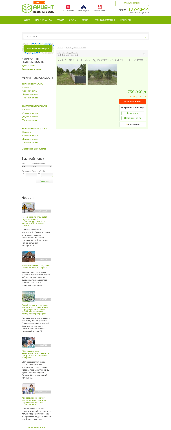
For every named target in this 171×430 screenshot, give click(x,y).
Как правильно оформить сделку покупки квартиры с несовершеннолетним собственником (34, 401)
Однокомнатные (30, 91)
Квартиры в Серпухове (34, 129)
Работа (60, 20)
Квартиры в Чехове (32, 84)
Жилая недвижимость (38, 78)
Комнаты (26, 88)
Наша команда (43, 20)
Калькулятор (133, 113)
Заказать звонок (132, 3)
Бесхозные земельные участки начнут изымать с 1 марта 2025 (36, 267)
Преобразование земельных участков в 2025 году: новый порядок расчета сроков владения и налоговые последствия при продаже (35, 309)
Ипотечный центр (132, 118)
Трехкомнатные (30, 98)
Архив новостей (36, 427)
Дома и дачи (28, 66)
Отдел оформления (105, 20)
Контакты (125, 20)
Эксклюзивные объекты (34, 149)
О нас (27, 20)
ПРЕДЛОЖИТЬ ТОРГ (132, 101)
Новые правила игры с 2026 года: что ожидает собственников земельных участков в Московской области (34, 221)
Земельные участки (31, 69)
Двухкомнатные (30, 94)
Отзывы (85, 20)
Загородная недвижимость (33, 60)
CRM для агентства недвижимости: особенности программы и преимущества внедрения (35, 355)
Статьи (72, 20)
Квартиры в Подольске (34, 106)
